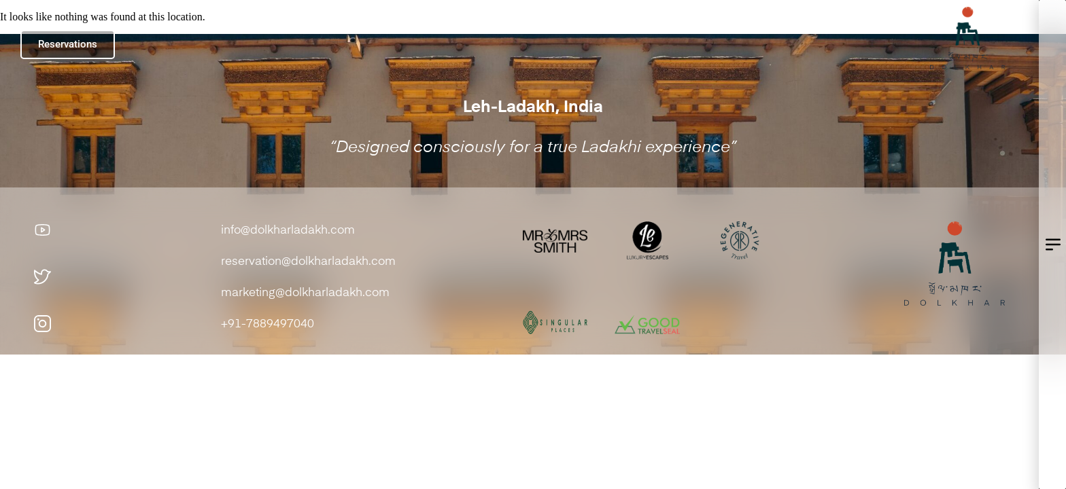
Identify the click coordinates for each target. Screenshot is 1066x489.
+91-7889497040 (267, 324)
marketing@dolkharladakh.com (305, 293)
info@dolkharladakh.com (288, 230)
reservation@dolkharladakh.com (309, 262)
